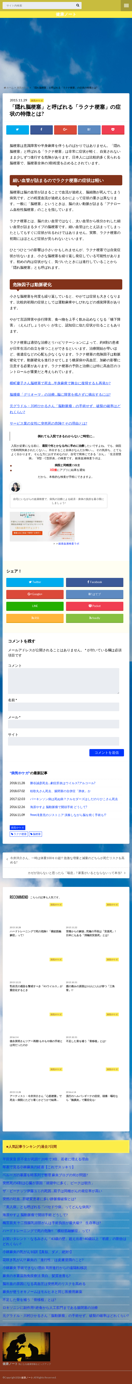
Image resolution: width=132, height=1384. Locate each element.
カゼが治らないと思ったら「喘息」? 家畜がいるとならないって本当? (75, 872)
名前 (12, 700)
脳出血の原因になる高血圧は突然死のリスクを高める (44, 1283)
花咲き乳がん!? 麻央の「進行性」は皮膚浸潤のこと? (43, 1259)
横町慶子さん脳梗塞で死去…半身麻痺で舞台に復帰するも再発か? (60, 383)
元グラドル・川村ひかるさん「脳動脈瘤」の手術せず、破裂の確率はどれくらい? (66, 1315)
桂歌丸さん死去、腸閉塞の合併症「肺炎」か (60, 791)
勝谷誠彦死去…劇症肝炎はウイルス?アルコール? (62, 783)
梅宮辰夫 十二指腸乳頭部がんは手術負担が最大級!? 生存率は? (52, 1222)
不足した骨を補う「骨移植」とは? (29, 1299)
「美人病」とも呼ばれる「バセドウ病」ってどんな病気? (47, 1206)
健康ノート (66, 14)
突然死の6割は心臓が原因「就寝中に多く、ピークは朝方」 (49, 1183)
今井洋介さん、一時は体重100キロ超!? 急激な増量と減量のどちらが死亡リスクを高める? (67, 860)
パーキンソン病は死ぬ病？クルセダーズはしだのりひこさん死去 (74, 799)
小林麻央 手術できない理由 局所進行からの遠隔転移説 (45, 1267)
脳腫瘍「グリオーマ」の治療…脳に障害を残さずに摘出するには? (60, 395)
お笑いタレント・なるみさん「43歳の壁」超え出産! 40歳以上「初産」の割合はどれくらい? (64, 1241)
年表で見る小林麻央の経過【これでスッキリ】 (39, 1167)
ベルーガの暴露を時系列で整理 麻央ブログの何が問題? (45, 1175)
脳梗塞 (37, 833)
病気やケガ (20, 773)
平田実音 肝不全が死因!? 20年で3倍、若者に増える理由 (46, 1159)
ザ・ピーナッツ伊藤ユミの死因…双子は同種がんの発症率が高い (52, 1191)
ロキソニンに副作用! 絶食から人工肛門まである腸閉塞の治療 (50, 1307)
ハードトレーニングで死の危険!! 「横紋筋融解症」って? (46, 1230)
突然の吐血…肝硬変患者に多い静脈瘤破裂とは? (39, 1198)
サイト (13, 734)
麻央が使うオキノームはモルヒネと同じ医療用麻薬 (42, 1291)
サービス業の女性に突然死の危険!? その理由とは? (48, 423)
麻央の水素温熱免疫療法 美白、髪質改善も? (37, 1275)
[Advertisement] (66, 51)
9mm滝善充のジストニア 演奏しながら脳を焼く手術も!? (68, 814)
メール (14, 717)
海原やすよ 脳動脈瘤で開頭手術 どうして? (58, 806)
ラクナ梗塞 (20, 833)
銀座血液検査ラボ (69, 543)
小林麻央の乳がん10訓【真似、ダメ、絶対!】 (38, 1251)
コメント (15, 665)
